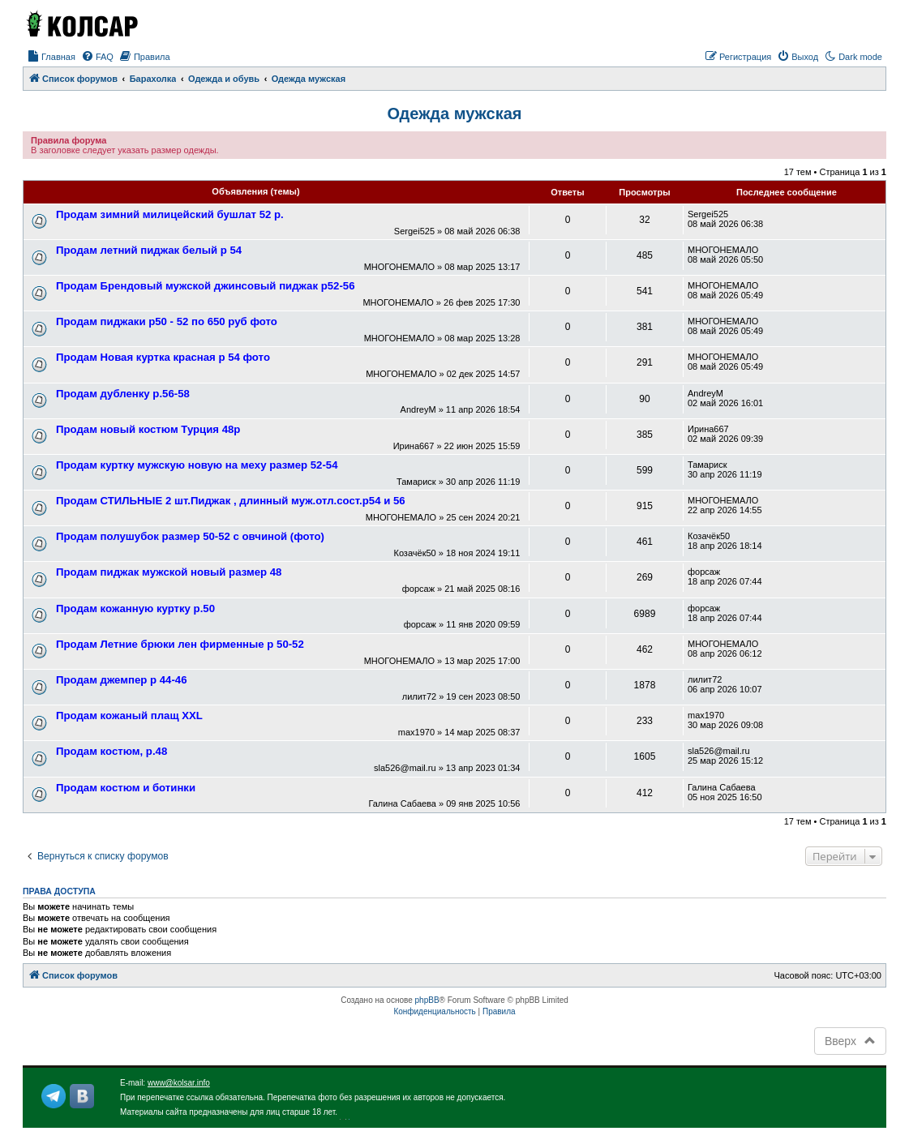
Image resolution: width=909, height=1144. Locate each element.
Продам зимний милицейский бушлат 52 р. (170, 214)
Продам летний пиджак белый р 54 (149, 250)
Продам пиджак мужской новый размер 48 (168, 572)
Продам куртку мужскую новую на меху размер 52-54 (196, 465)
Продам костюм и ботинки (125, 788)
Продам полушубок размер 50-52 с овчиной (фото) (190, 536)
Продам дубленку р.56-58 (123, 394)
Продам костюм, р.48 (111, 751)
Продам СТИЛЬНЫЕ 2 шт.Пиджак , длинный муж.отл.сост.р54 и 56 (230, 501)
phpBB (427, 1000)
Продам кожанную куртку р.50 (135, 608)
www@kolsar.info (179, 1082)
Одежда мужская (455, 113)
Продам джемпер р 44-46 (121, 680)
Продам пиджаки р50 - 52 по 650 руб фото (166, 321)
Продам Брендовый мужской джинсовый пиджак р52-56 (205, 286)
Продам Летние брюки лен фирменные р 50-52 (180, 644)
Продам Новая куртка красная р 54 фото (163, 357)
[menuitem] (51, 56)
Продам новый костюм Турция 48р (148, 429)
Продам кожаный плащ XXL (129, 715)
